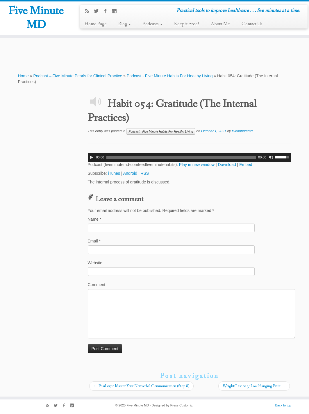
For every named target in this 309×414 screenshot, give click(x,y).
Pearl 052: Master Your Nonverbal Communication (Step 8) (141, 386)
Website (95, 262)
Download (227, 164)
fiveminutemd (242, 131)
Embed (245, 164)
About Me (220, 24)
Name (94, 219)
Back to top (283, 405)
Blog (124, 24)
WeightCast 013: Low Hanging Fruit (254, 386)
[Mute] (271, 157)
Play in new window (197, 164)
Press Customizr (182, 405)
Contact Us (252, 24)
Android (130, 173)
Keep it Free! (186, 24)
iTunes (114, 173)
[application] (189, 157)
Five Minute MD (36, 18)
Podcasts (152, 24)
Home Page (96, 24)
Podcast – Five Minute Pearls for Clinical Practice (77, 76)
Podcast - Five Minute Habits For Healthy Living (170, 76)
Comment (97, 284)
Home (23, 76)
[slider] (181, 157)
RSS (144, 173)
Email (94, 241)
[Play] (91, 157)
